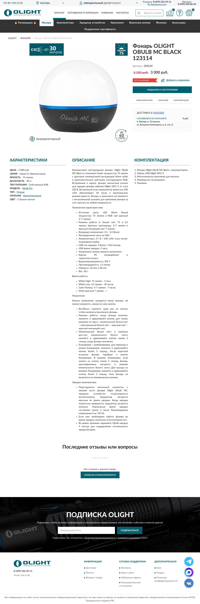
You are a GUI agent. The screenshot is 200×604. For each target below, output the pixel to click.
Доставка (91, 568)
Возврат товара (94, 578)
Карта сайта (127, 573)
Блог (158, 568)
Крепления (117, 23)
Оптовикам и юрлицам (83, 13)
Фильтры (161, 23)
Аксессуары (179, 23)
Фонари (46, 23)
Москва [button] (158, 113)
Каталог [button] (59, 13)
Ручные (20, 192)
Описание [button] (163, 100)
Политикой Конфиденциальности (100, 538)
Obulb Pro (27, 188)
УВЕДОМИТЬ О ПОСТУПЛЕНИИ (162, 90)
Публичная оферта (131, 578)
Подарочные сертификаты (100, 29)
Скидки (160, 573)
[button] (157, 4)
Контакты (122, 13)
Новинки (107, 13)
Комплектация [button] (181, 100)
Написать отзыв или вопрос (100, 475)
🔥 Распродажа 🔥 (25, 23)
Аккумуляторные (32, 196)
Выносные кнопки (140, 23)
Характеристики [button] (144, 100)
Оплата (90, 573)
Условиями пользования (129, 538)
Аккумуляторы (65, 23)
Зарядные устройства (92, 23)
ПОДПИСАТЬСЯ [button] (130, 530)
